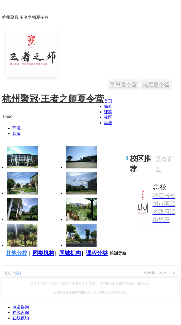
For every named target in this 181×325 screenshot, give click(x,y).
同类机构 (43, 253)
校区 (108, 117)
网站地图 (144, 284)
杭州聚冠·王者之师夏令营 (53, 99)
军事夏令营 (123, 84)
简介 (108, 106)
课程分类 (97, 253)
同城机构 (70, 253)
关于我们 (105, 284)
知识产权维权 (125, 284)
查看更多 (163, 163)
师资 (16, 133)
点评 (44, 284)
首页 (108, 101)
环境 (16, 128)
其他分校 (16, 253)
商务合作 (78, 284)
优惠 (54, 284)
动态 (108, 122)
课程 (108, 112)
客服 (92, 284)
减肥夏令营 (156, 84)
